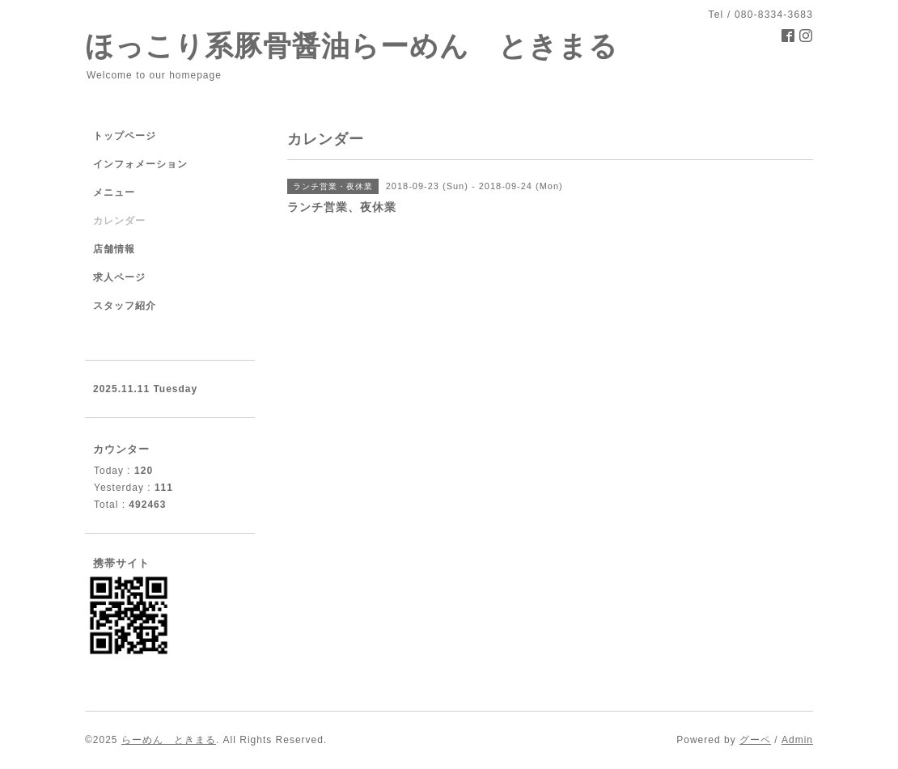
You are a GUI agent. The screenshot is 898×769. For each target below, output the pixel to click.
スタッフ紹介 (124, 305)
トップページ (124, 136)
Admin (797, 740)
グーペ (755, 740)
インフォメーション (140, 164)
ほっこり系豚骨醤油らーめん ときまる (351, 45)
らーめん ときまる (168, 740)
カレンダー (119, 220)
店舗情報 (114, 249)
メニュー (114, 192)
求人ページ (119, 277)
